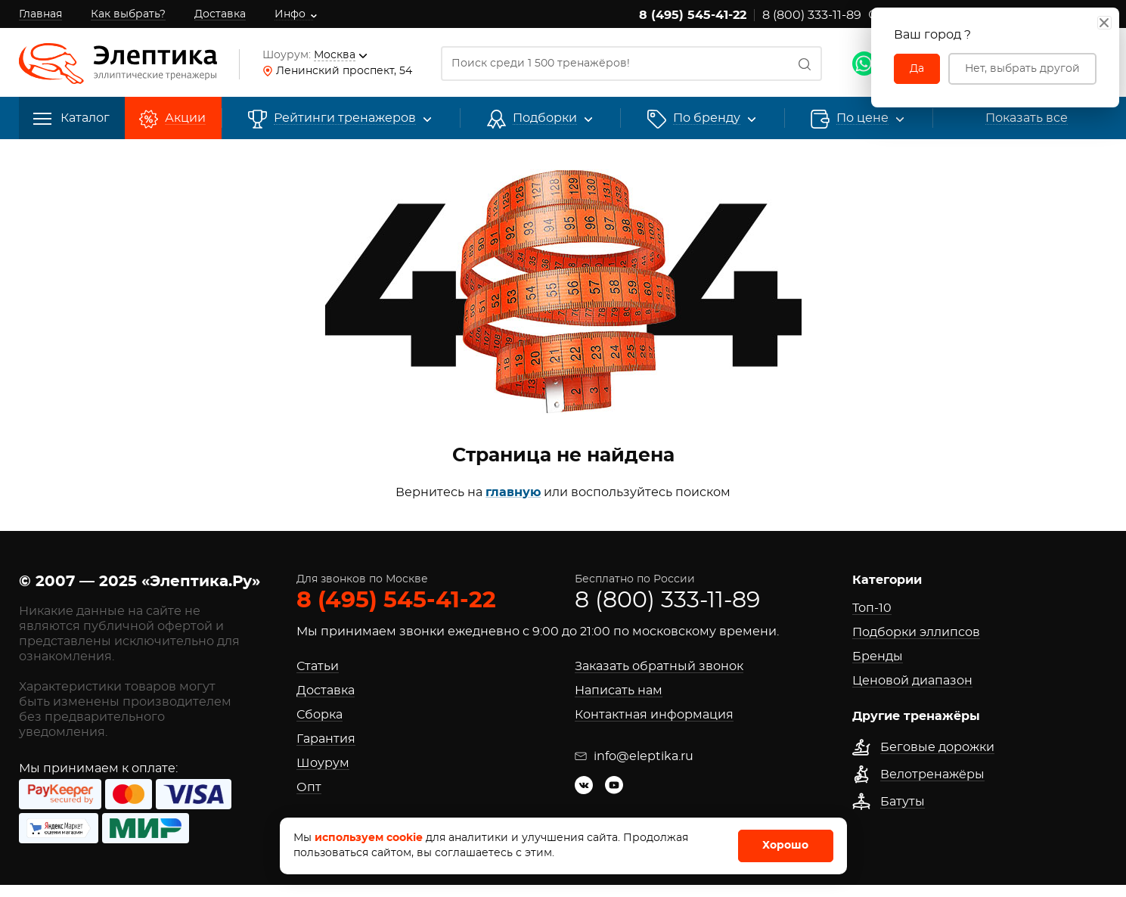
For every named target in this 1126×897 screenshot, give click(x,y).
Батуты (902, 802)
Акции (185, 118)
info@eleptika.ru (634, 756)
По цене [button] (862, 118)
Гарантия (325, 739)
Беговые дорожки (937, 747)
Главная (40, 14)
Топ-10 (872, 608)
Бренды (877, 656)
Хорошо (785, 845)
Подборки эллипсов (916, 632)
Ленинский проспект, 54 (344, 71)
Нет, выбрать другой (1022, 69)
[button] (706, 118)
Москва (334, 55)
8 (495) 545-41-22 (692, 15)
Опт (308, 787)
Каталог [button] (71, 118)
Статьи (317, 666)
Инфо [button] (290, 14)
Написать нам (618, 690)
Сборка (319, 715)
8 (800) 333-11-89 (811, 15)
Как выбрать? (128, 14)
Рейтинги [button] (345, 118)
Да (917, 69)
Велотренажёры (932, 774)
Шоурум (322, 763)
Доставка (220, 14)
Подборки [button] (545, 118)
